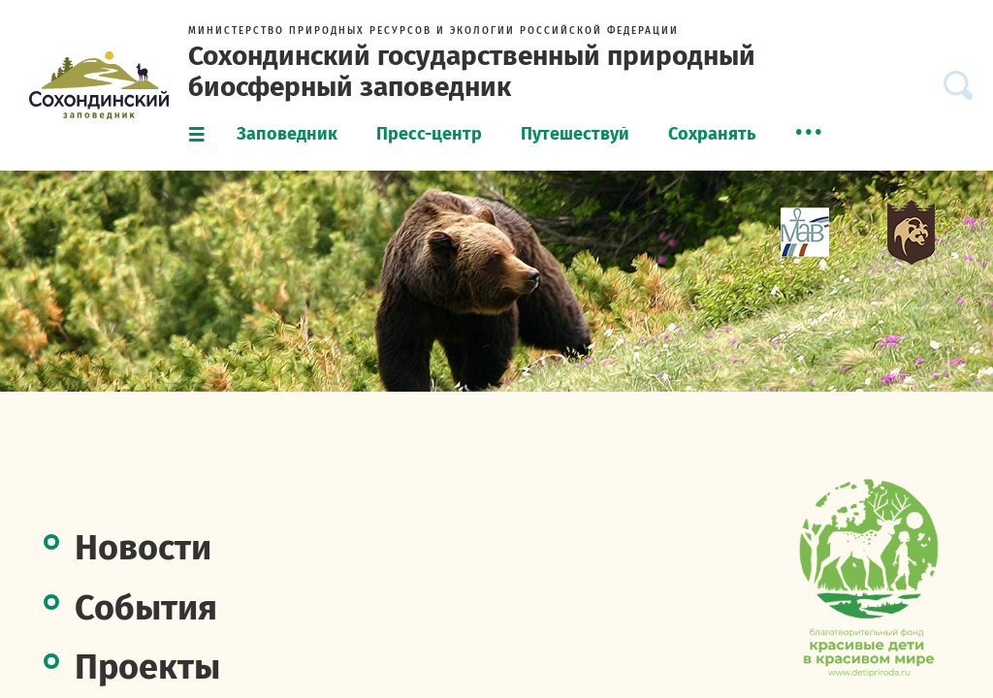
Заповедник (287, 133)
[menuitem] (287, 134)
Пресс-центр (429, 133)
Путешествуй (575, 133)
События (146, 608)
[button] (808, 132)
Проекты (147, 667)
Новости (143, 547)
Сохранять (711, 133)
